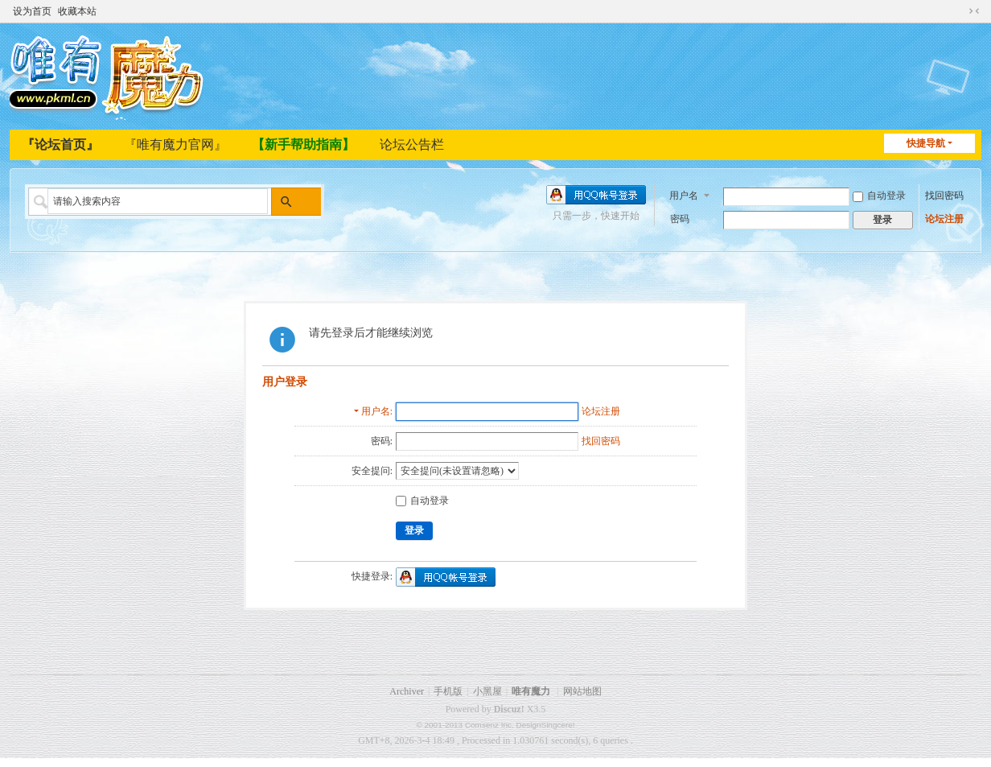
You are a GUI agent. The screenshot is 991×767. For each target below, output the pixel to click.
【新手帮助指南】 (303, 144)
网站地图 (582, 691)
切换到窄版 (974, 9)
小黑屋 (487, 691)
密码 (679, 218)
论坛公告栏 (412, 144)
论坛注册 (944, 218)
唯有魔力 (531, 691)
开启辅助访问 (959, 9)
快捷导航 (926, 143)
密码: (382, 441)
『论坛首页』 (60, 144)
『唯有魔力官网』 (175, 144)
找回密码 (944, 194)
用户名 (683, 194)
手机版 (448, 691)
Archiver (406, 691)
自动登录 (879, 194)
